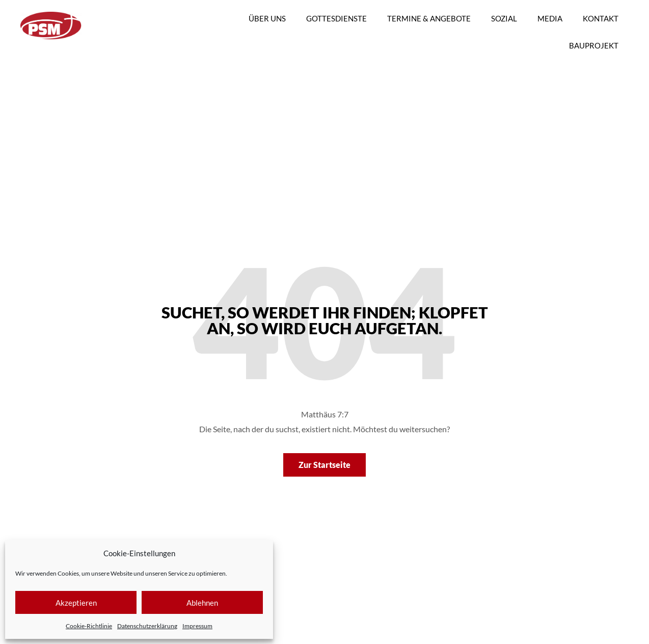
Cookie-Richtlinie (89, 626)
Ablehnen (202, 602)
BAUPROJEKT (593, 45)
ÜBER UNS (267, 18)
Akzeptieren (76, 602)
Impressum (197, 626)
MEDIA (549, 18)
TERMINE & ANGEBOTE (429, 18)
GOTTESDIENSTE (336, 18)
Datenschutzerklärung (147, 626)
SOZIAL (504, 18)
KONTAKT (600, 18)
